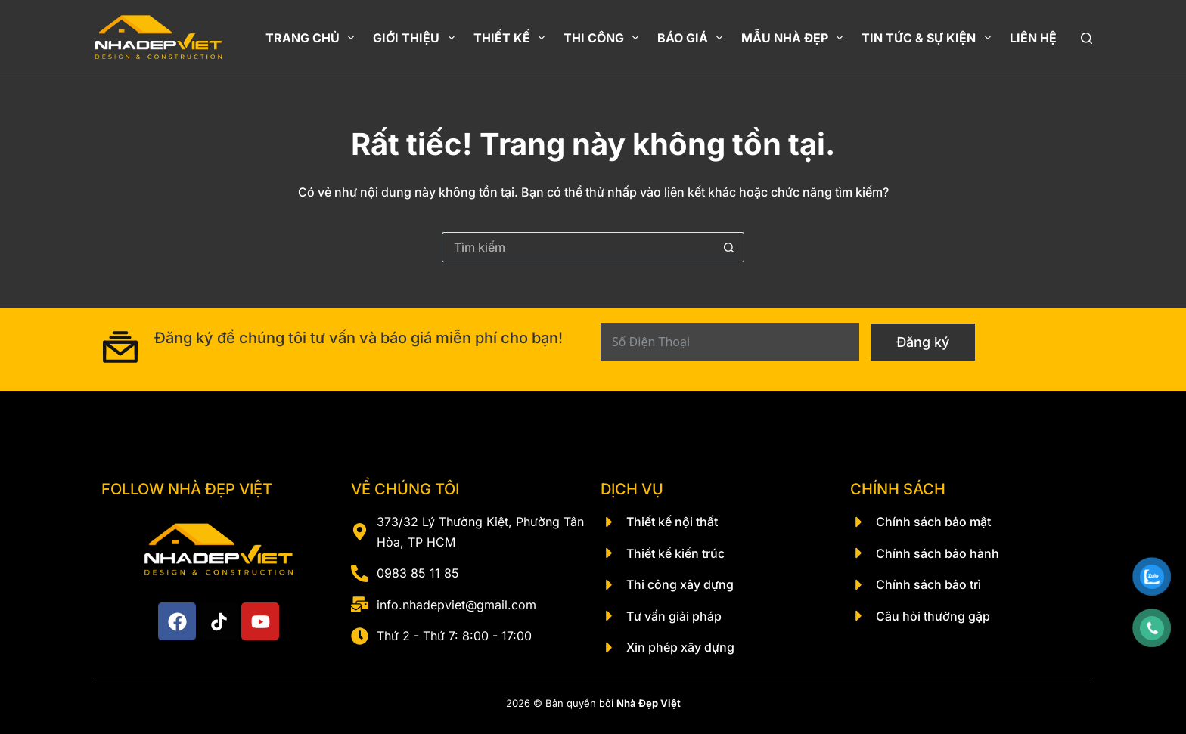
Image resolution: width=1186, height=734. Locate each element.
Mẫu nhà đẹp (795, 38)
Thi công (604, 38)
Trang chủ (312, 38)
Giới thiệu (416, 38)
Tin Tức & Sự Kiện (929, 38)
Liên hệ (1033, 37)
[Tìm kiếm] (1086, 38)
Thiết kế (512, 38)
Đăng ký (922, 342)
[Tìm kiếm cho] (578, 247)
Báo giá (692, 38)
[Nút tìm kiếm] (729, 247)
